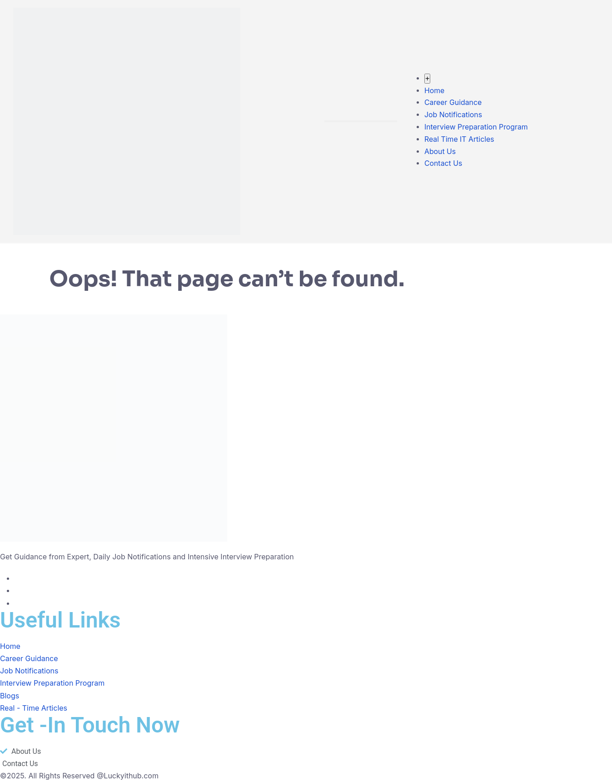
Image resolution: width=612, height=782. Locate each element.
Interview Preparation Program (476, 127)
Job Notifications (453, 115)
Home (434, 90)
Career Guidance (453, 102)
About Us (440, 151)
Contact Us (443, 164)
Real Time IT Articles (459, 139)
